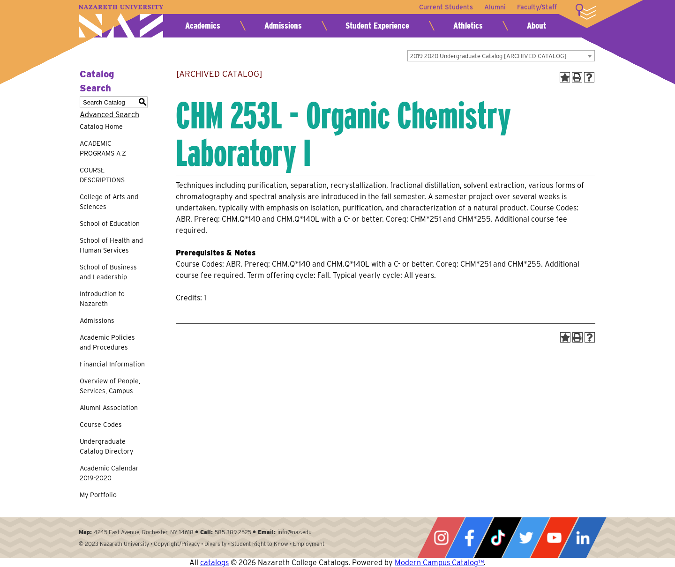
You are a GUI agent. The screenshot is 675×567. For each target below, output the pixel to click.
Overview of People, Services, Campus (110, 386)
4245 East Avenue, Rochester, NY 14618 (144, 532)
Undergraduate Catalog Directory (106, 446)
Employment (308, 543)
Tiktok (498, 537)
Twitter (526, 537)
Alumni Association (109, 407)
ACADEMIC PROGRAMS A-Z (103, 148)
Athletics (468, 25)
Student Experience (377, 25)
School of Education (110, 223)
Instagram (441, 537)
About (536, 25)
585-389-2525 (233, 532)
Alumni (495, 7)
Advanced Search (109, 114)
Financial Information (112, 364)
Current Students (446, 7)
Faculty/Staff (537, 7)
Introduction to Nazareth (102, 298)
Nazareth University (121, 21)
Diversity (215, 543)
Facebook (469, 537)
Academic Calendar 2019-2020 (109, 473)
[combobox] (501, 55)
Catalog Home (101, 126)
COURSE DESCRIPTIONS (102, 175)
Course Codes (101, 424)
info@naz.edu (295, 532)
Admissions (283, 25)
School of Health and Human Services (111, 245)
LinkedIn (583, 537)
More (586, 12)
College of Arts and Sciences (109, 201)
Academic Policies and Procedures (107, 342)
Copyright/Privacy (177, 543)
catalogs (214, 562)
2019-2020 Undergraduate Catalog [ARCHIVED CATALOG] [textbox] (488, 56)
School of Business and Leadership (108, 272)
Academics (202, 25)
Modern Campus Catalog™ (439, 562)
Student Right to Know (259, 543)
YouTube (554, 537)
